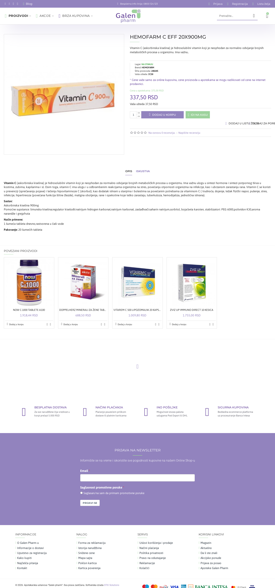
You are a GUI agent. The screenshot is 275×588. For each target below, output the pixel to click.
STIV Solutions (111, 577)
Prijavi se (90, 495)
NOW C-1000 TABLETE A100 (29, 302)
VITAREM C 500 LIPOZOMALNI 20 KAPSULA (137, 302)
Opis (128, 167)
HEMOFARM (148, 64)
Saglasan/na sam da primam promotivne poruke (113, 485)
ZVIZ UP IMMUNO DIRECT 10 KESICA (191, 302)
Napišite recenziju (189, 134)
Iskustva (143, 167)
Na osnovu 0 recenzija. (161, 134)
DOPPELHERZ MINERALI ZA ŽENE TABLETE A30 (83, 302)
